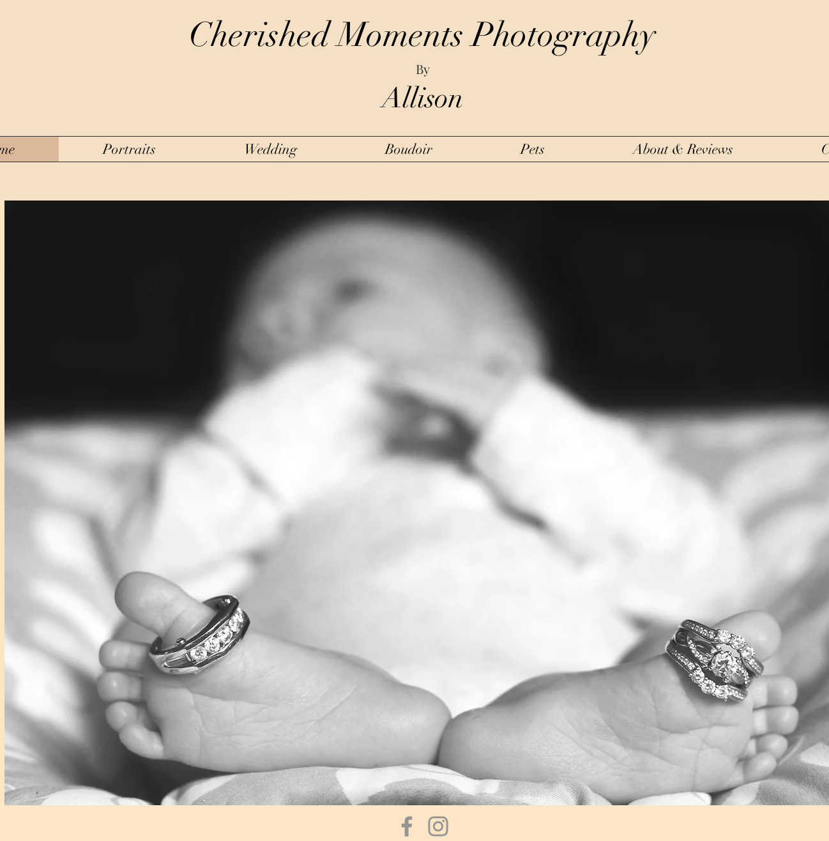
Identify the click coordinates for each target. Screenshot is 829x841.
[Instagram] (438, 826)
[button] (129, 149)
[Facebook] (406, 826)
